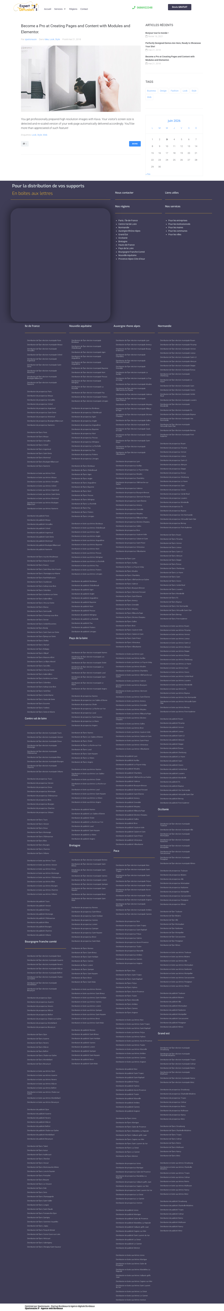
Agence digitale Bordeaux (82, 1306)
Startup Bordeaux (59, 1306)
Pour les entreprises (178, 220)
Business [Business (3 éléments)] (151, 90)
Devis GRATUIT (179, 7)
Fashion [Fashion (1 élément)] (175, 90)
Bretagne (122, 241)
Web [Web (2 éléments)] (149, 97)
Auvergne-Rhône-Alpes (129, 231)
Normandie (123, 227)
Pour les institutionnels (179, 224)
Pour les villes (175, 234)
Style (57, 39)
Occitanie (122, 238)
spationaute (31, 39)
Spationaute (43, 1306)
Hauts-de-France (126, 245)
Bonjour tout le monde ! (156, 33)
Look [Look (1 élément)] (185, 90)
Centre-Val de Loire (127, 224)
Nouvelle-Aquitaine (127, 255)
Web (45, 135)
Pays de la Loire (125, 248)
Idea (46, 39)
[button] (60, 9)
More (135, 144)
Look (52, 39)
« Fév (148, 174)
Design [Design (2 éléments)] (163, 90)
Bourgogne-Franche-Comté (131, 252)
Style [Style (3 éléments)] (194, 90)
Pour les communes (178, 231)
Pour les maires (176, 227)
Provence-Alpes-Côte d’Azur (131, 259)
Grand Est (123, 234)
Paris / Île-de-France (128, 220)
